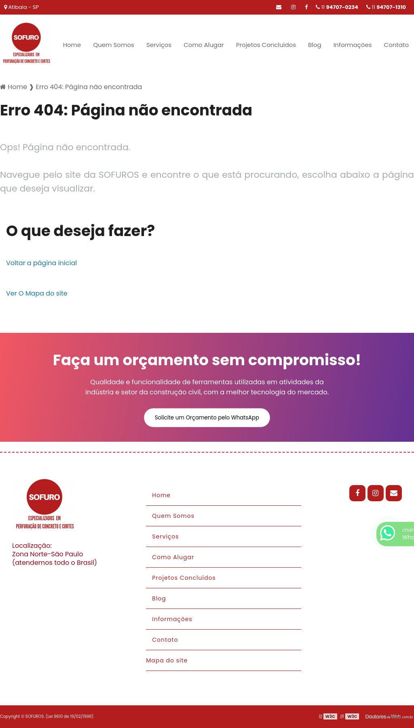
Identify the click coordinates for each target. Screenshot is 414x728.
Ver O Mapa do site (37, 293)
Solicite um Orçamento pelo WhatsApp (207, 417)
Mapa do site (167, 660)
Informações (353, 44)
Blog (314, 44)
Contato (396, 44)
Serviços (158, 44)
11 (386, 7)
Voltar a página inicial (41, 263)
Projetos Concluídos (266, 44)
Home (72, 44)
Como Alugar (204, 44)
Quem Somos (113, 44)
